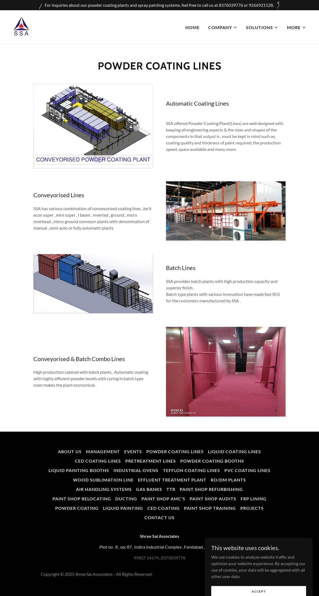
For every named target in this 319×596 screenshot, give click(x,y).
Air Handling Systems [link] (104, 489)
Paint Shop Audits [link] (213, 498)
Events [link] (133, 451)
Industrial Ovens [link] (135, 470)
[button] (222, 27)
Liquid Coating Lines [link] (234, 451)
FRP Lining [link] (253, 498)
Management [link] (103, 451)
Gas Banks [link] (149, 489)
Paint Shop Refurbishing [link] (211, 489)
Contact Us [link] (159, 517)
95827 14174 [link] (146, 557)
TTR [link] (171, 489)
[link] (21, 26)
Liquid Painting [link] (123, 508)
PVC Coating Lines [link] (247, 470)
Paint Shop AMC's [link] (163, 498)
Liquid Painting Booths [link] (78, 470)
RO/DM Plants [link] (228, 479)
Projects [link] (252, 508)
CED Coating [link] (163, 508)
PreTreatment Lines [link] (150, 460)
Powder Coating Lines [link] (175, 451)
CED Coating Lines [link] (98, 460)
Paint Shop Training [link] (210, 508)
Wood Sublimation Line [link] (103, 479)
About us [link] (70, 451)
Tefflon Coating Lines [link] (191, 470)
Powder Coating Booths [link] (212, 460)
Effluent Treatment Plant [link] (172, 479)
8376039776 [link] (173, 557)
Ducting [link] (126, 498)
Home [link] (192, 27)
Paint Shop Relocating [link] (82, 498)
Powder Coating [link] (77, 508)
